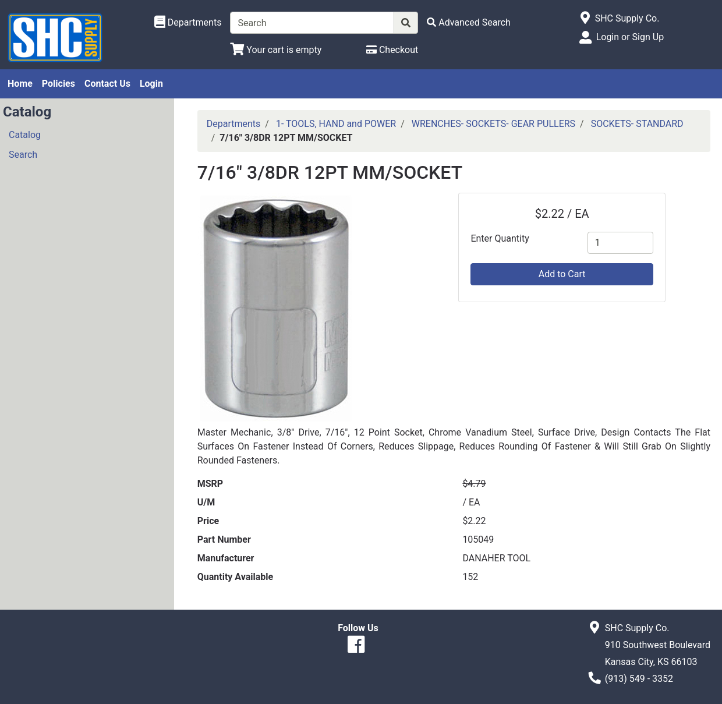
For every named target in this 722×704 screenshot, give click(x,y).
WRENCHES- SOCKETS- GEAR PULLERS (493, 123)
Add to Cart (562, 274)
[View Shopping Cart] (275, 49)
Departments (234, 123)
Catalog (25, 134)
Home (20, 83)
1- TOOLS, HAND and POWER (336, 123)
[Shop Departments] (188, 23)
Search (23, 154)
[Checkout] (392, 49)
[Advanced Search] (469, 22)
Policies (58, 83)
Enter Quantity (499, 238)
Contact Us (107, 83)
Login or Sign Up (630, 37)
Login (151, 83)
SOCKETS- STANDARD (637, 123)
